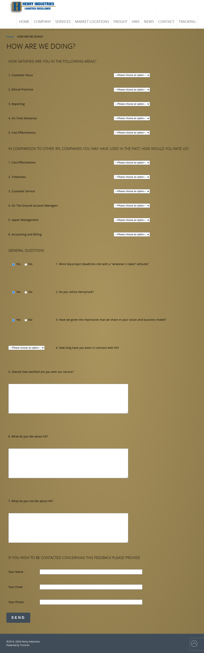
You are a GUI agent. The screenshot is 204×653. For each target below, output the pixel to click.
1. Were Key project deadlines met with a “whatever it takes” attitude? (102, 264)
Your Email (15, 587)
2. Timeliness (17, 177)
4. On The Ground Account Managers (33, 205)
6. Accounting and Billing (25, 234)
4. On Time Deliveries (22, 118)
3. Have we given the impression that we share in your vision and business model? (111, 320)
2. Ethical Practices (20, 89)
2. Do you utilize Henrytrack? (75, 292)
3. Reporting (16, 104)
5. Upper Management (23, 220)
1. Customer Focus (20, 75)
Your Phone (16, 602)
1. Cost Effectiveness (22, 162)
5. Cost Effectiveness (22, 132)
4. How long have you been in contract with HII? (87, 348)
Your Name (15, 572)
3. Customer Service (21, 191)
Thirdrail (24, 645)
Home (10, 36)
